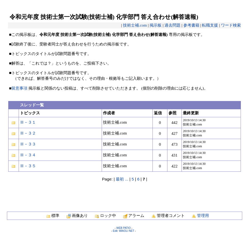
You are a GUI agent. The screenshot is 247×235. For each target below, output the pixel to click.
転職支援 (210, 25)
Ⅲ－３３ (28, 144)
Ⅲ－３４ (28, 155)
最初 (120, 179)
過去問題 (172, 25)
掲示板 (156, 25)
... (126, 179)
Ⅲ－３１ (28, 122)
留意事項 (19, 88)
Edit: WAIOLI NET (123, 230)
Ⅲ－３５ (28, 165)
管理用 (203, 215)
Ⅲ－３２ (28, 133)
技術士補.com (135, 25)
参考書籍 (191, 25)
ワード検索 (231, 25)
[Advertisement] (124, 194)
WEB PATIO (123, 227)
